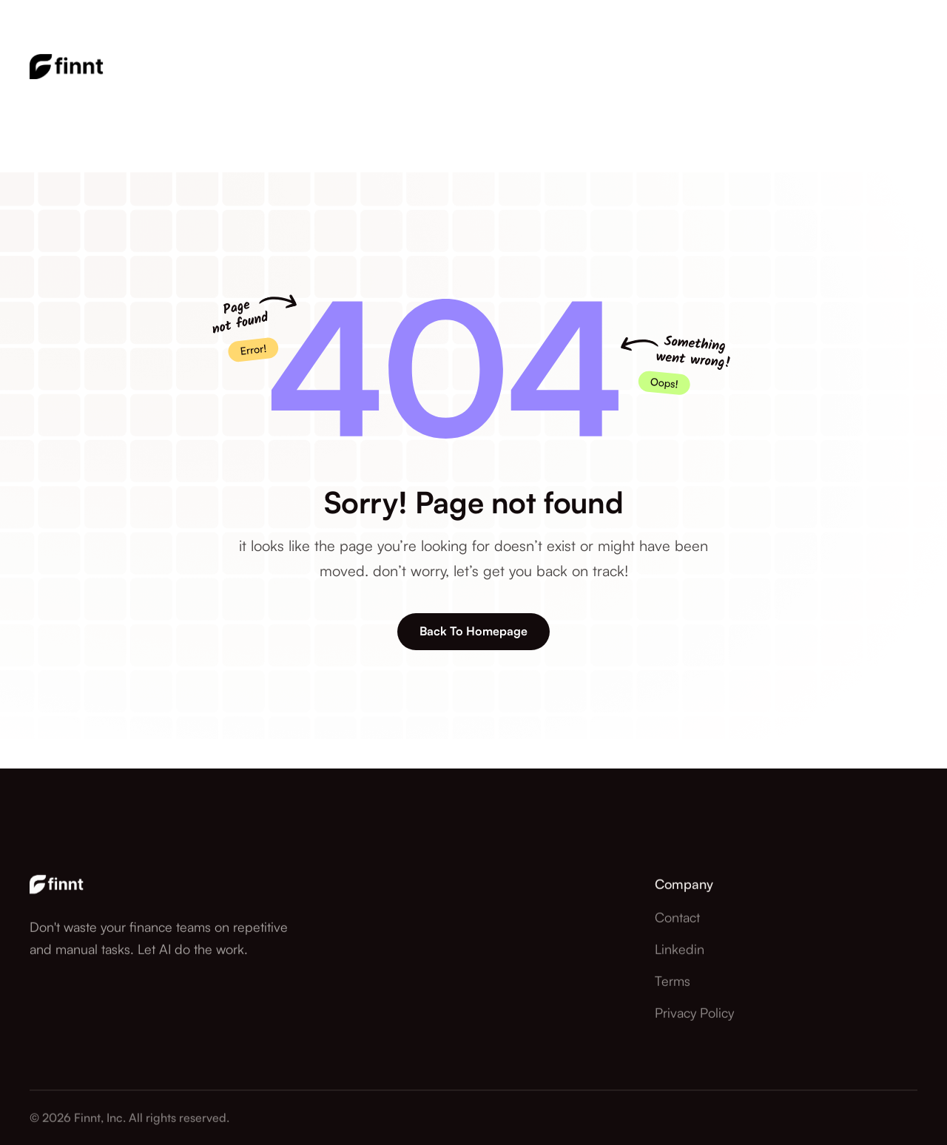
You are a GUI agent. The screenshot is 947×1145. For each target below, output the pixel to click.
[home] (67, 70)
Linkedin (679, 981)
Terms (672, 1012)
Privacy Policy (694, 1044)
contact (677, 949)
